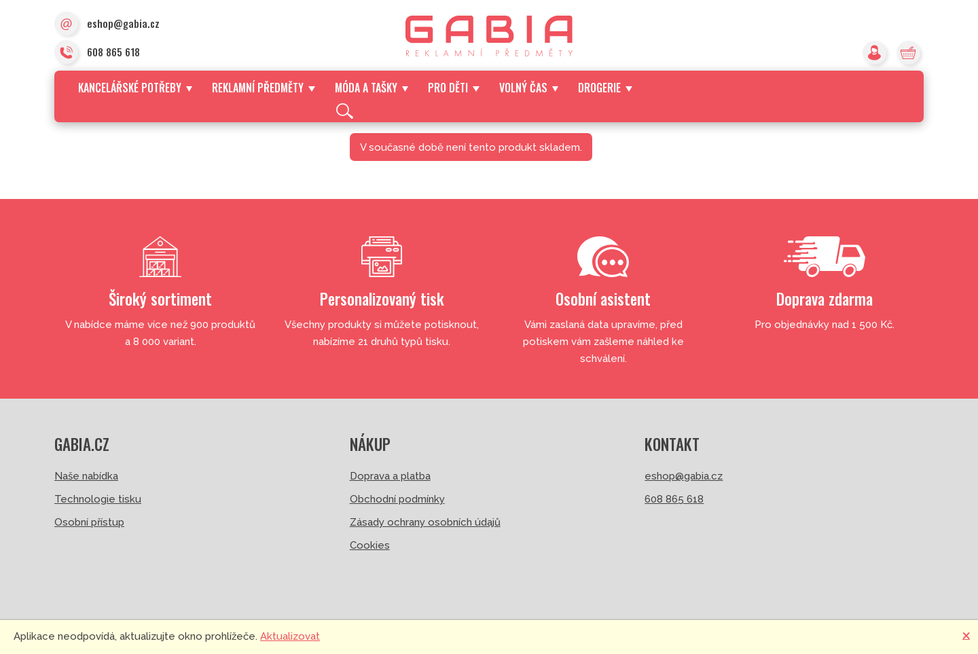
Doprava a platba (390, 476)
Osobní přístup (89, 522)
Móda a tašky (371, 87)
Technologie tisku (97, 499)
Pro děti (453, 87)
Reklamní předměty (263, 87)
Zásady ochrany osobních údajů (425, 522)
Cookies (370, 545)
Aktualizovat (290, 636)
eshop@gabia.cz (107, 24)
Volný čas (528, 87)
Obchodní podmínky (397, 499)
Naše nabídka (86, 476)
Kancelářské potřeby (135, 87)
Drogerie (605, 87)
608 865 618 (97, 53)
